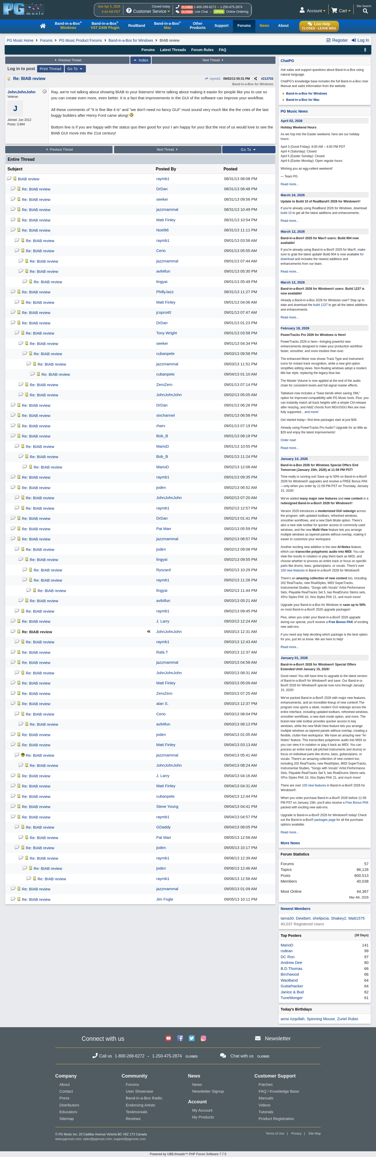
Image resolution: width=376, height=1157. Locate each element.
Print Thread (50, 69)
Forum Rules (202, 50)
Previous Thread (67, 60)
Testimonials (137, 1112)
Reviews (133, 1118)
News (197, 1084)
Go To (75, 69)
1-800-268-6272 (205, 7)
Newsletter (278, 1038)
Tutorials (265, 1112)
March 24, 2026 (293, 195)
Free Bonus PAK (341, 622)
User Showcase (139, 1091)
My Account (202, 1110)
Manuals (265, 1098)
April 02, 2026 (292, 121)
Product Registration (276, 1118)
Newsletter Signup (208, 1091)
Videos (264, 1105)
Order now (288, 440)
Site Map (314, 1133)
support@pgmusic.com (130, 1139)
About (65, 1084)
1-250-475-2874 (231, 7)
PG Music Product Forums (80, 40)
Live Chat (201, 12)
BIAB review (28, 179)
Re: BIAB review (29, 78)
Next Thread (214, 60)
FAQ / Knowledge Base (278, 1091)
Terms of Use (275, 1133)
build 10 (286, 213)
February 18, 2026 (295, 328)
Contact (66, 1091)
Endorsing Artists (140, 1105)
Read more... (290, 184)
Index (140, 60)
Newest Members (295, 909)
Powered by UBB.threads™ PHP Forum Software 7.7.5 (188, 1154)
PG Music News (294, 111)
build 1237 (320, 305)
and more (311, 412)
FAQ (222, 50)
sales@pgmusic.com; (98, 1139)
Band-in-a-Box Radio (144, 1098)
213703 (268, 79)
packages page (325, 820)
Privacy (296, 1133)
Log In (360, 40)
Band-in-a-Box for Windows (131, 40)
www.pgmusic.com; (68, 1139)
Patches (265, 1084)
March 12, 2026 (293, 231)
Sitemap (67, 1118)
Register (337, 40)
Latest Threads (173, 50)
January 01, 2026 (294, 658)
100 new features (293, 570)
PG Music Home (20, 40)
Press (64, 1098)
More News (290, 843)
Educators (68, 1112)
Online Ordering (237, 12)
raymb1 (213, 79)
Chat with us (242, 1056)
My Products (203, 1117)
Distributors (69, 1105)
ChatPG (287, 61)
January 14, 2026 (294, 459)
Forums (46, 40)
